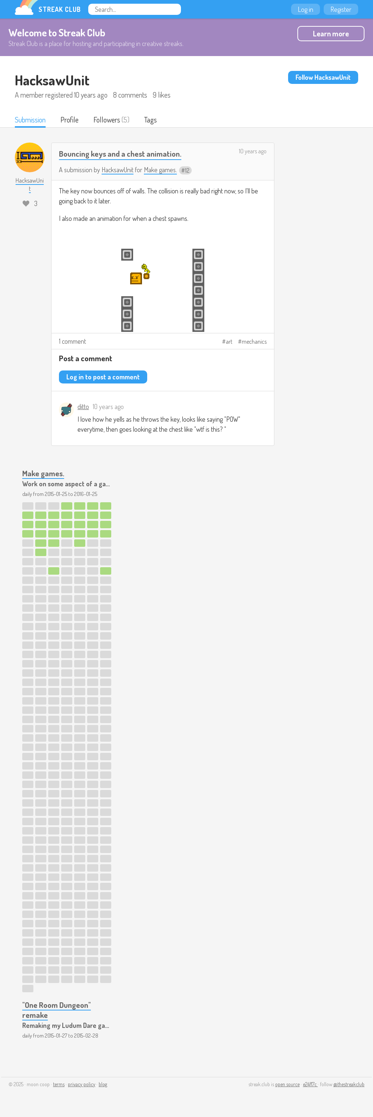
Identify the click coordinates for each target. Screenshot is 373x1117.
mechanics (254, 341)
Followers (106, 119)
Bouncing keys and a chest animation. (120, 153)
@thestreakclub (348, 1084)
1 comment (72, 341)
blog (103, 1084)
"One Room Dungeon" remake (56, 1010)
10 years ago (253, 151)
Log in (305, 9)
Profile (69, 119)
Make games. (160, 170)
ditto (83, 406)
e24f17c (310, 1084)
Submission (30, 119)
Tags (150, 119)
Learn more (331, 33)
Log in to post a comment (103, 377)
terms (59, 1084)
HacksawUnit (117, 170)
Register (340, 9)
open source (287, 1084)
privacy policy (81, 1084)
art (229, 341)
